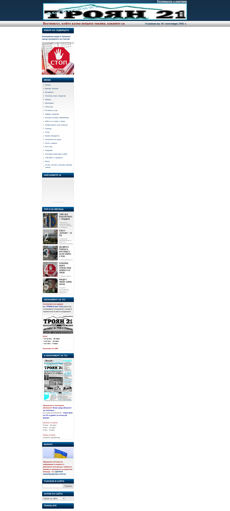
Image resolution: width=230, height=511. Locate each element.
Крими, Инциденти (52, 136)
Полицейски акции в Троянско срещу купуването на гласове (56, 37)
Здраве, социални (52, 114)
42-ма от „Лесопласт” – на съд (65, 232)
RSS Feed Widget (58, 202)
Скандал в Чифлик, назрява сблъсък (65, 281)
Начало (48, 85)
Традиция (49, 150)
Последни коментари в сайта (56, 154)
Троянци (48, 128)
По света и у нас (51, 110)
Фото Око (48, 147)
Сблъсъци (49, 107)
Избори (48, 99)
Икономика (49, 103)
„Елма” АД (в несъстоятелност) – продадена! (65, 216)
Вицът (47, 161)
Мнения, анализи (51, 88)
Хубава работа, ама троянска (56, 125)
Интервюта (49, 92)
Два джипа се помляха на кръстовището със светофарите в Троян (65, 251)
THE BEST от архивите (54, 158)
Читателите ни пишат (53, 139)
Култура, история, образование (57, 117)
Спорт (47, 132)
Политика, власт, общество (55, 96)
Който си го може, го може (55, 121)
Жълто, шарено (51, 143)
